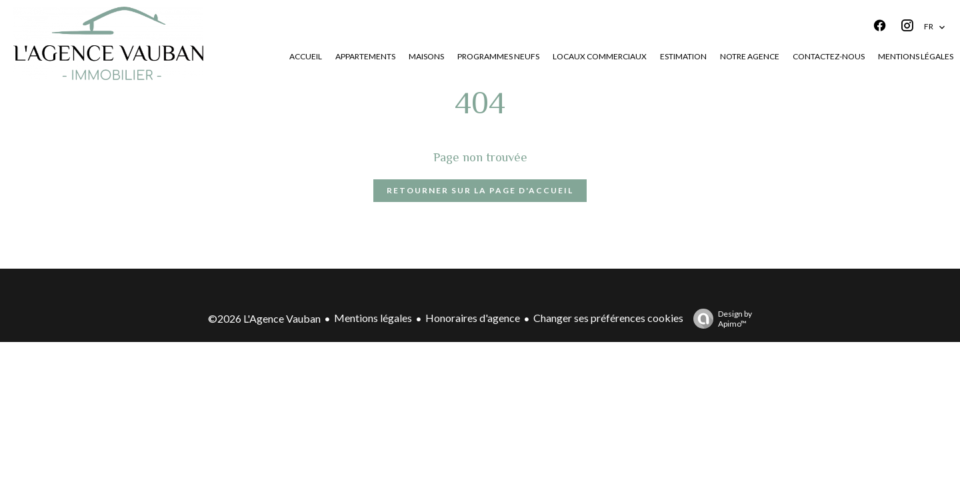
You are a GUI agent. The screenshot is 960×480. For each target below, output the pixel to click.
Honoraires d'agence (472, 317)
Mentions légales (373, 317)
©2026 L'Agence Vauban (264, 318)
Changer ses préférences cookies (608, 317)
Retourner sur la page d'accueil (480, 190)
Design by (719, 319)
